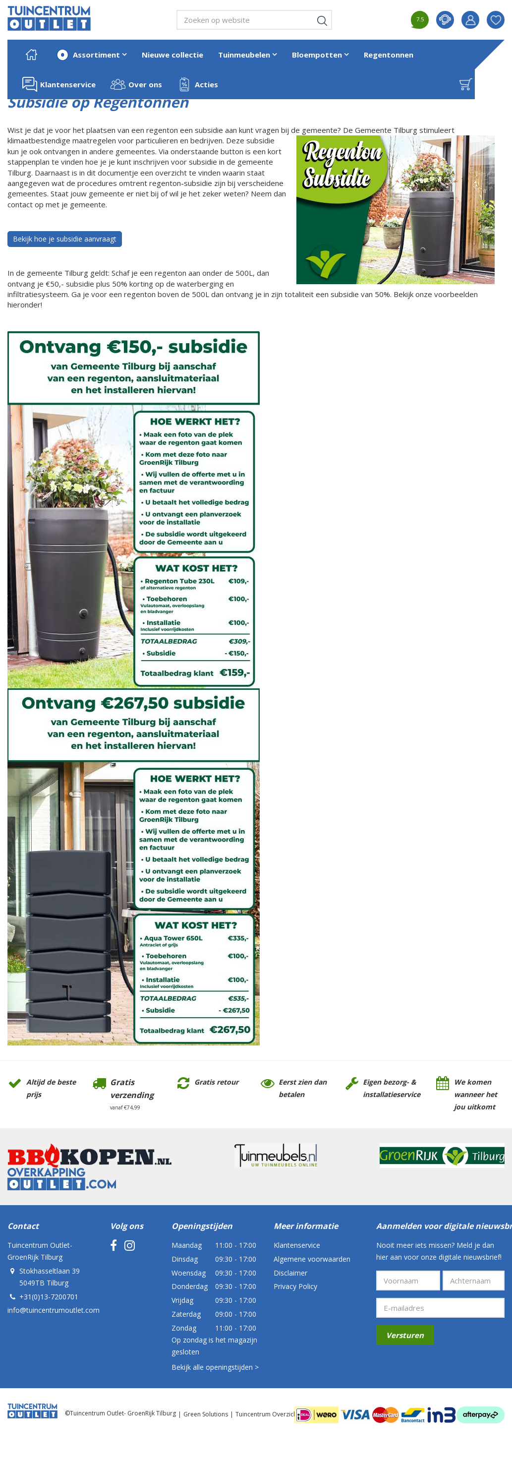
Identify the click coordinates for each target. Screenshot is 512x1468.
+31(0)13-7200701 (48, 1296)
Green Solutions (205, 1414)
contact (445, 20)
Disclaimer (290, 1273)
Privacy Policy (295, 1286)
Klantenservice (297, 1245)
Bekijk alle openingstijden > (215, 1367)
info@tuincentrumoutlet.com (53, 1310)
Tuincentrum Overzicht (267, 1414)
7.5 (420, 19)
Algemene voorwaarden (312, 1259)
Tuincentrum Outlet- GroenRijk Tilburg (39, 1251)
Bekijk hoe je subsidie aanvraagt (64, 239)
